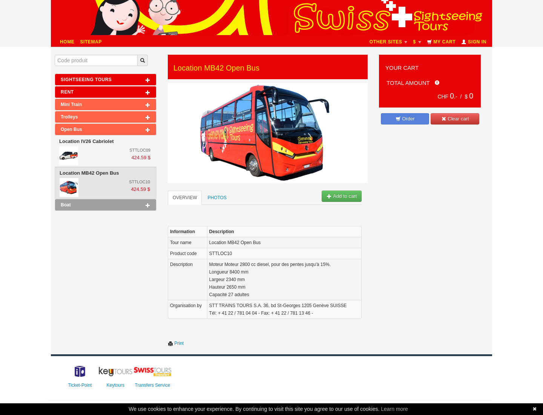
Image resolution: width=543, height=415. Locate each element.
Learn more (394, 409)
